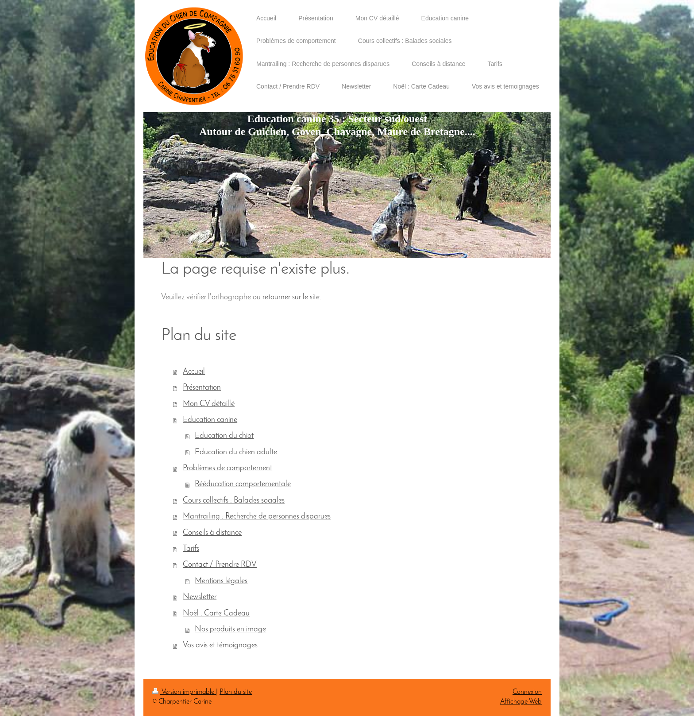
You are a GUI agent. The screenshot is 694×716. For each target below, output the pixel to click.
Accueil (194, 372)
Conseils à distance (212, 533)
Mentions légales (221, 581)
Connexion (527, 692)
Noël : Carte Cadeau (216, 613)
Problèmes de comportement (227, 468)
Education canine (210, 420)
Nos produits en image (230, 629)
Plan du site (236, 692)
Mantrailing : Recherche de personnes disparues (257, 516)
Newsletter (199, 597)
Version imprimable (184, 692)
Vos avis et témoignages (220, 645)
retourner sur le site (291, 297)
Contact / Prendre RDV (220, 565)
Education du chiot (224, 436)
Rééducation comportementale (243, 484)
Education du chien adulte (236, 452)
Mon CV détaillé (209, 404)
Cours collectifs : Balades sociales (234, 500)
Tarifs (191, 549)
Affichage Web (521, 701)
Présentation (202, 387)
